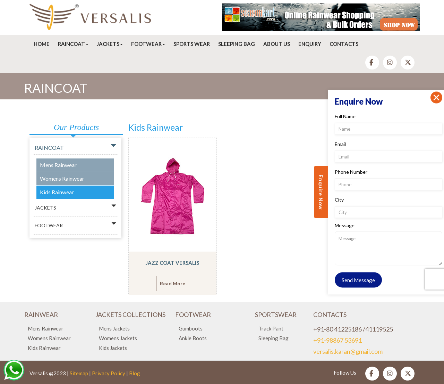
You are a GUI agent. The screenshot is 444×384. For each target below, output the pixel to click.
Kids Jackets (113, 348)
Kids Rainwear (57, 192)
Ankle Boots (193, 338)
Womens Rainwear (62, 178)
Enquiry (309, 44)
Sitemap (79, 373)
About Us (276, 44)
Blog (134, 373)
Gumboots (191, 328)
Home (42, 44)
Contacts (344, 44)
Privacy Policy (108, 373)
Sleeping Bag (236, 44)
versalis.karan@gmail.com (348, 351)
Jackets (110, 44)
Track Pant (270, 328)
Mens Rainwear (58, 165)
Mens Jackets (114, 328)
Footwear (148, 44)
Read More (172, 283)
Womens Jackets (118, 338)
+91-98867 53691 (337, 340)
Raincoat (73, 44)
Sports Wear (191, 44)
